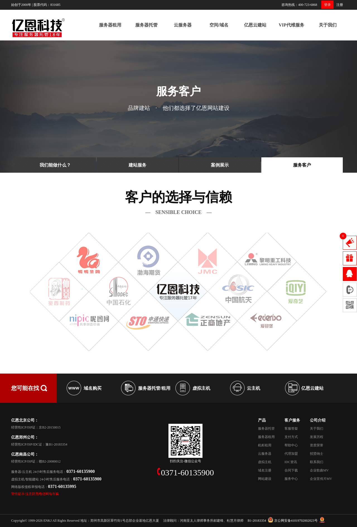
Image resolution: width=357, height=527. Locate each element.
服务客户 (302, 165)
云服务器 (183, 25)
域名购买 (93, 388)
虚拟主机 (201, 388)
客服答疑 (291, 428)
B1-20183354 (257, 521)
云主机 (253, 388)
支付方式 (291, 437)
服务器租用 (110, 25)
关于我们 (328, 25)
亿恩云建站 (255, 25)
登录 (327, 5)
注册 (339, 5)
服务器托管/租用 (154, 388)
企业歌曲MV (319, 470)
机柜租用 (264, 445)
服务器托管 (146, 25)
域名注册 (264, 470)
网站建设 (264, 479)
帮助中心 (291, 445)
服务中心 (291, 479)
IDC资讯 (290, 462)
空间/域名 (218, 25)
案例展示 (220, 165)
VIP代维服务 (291, 25)
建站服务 (137, 165)
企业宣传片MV (321, 479)
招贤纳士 (316, 454)
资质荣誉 (316, 445)
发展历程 (316, 437)
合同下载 (291, 470)
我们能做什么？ (55, 165)
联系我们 (316, 462)
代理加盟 (291, 454)
